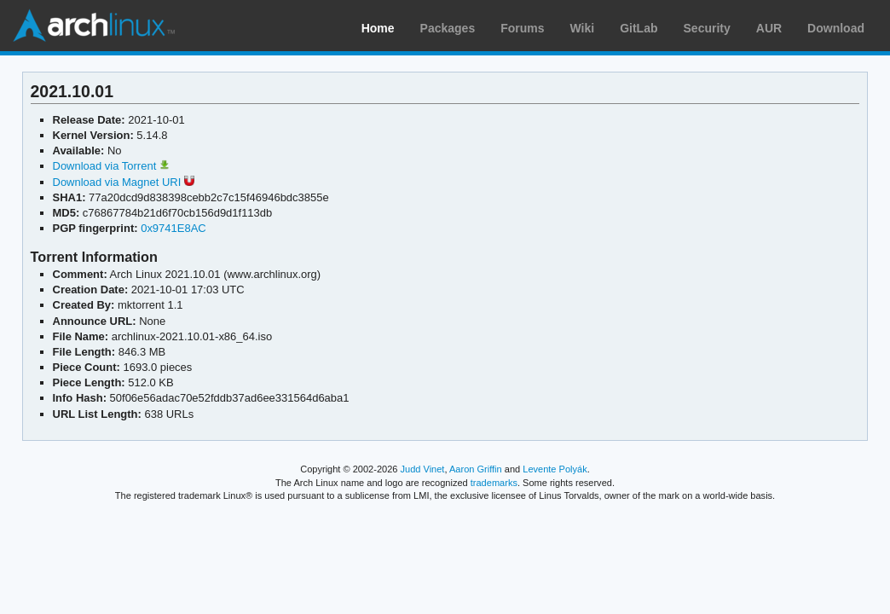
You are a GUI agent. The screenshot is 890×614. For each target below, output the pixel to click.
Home (378, 28)
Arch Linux (94, 26)
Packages (448, 28)
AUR (769, 28)
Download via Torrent (111, 165)
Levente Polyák (555, 469)
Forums (522, 28)
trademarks (494, 483)
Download (835, 28)
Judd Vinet (423, 469)
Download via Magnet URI (123, 182)
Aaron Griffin (475, 469)
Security (707, 28)
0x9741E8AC (173, 228)
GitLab (638, 28)
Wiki (582, 28)
